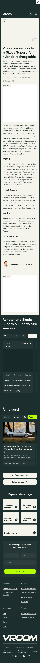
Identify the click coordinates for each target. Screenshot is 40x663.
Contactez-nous (27, 618)
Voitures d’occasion (28, 593)
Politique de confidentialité (8, 651)
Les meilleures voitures (8, 593)
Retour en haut (20, 482)
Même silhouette (11, 336)
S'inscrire (20, 571)
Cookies (34, 651)
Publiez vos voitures (28, 613)
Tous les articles (20, 475)
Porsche (23, 463)
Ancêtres (24, 601)
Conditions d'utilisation (22, 651)
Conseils (6, 622)
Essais (5, 626)
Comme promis (30, 133)
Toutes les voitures (10, 588)
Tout (4, 613)
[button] (18, 345)
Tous (32, 336)
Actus (16, 417)
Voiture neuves (27, 597)
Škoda (7, 343)
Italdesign (16, 463)
